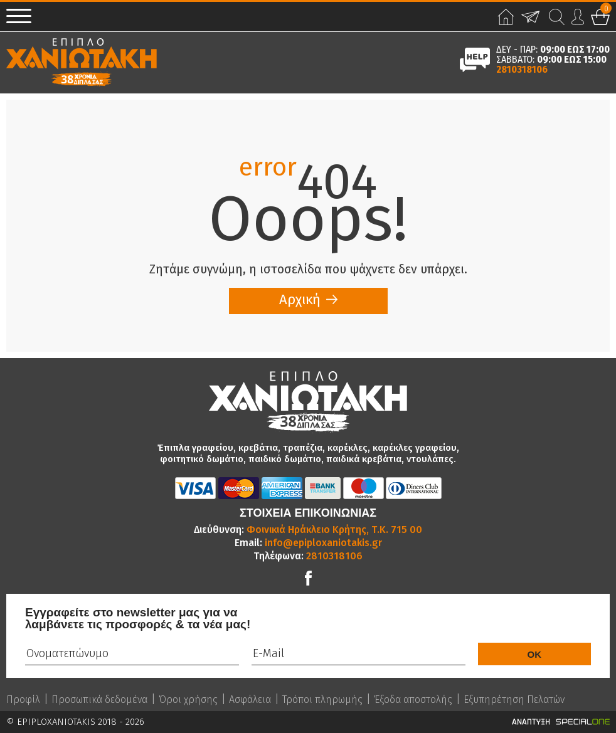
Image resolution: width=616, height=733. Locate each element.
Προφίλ (23, 700)
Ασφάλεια (250, 700)
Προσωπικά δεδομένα (99, 700)
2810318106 (522, 70)
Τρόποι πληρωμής (322, 700)
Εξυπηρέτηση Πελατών (514, 700)
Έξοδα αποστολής (413, 700)
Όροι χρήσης (188, 700)
